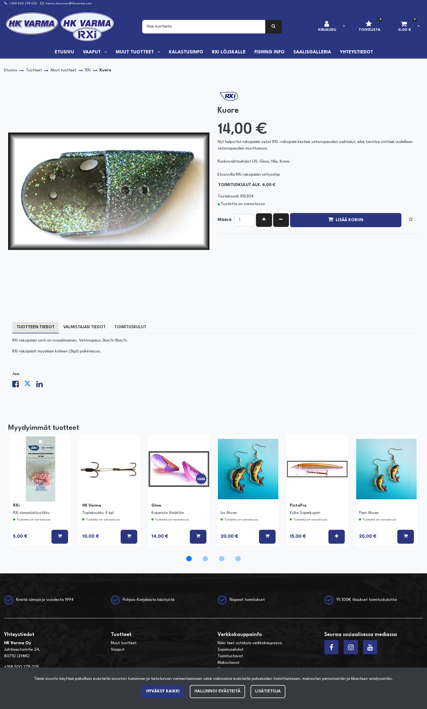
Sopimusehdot (230, 650)
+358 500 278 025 (23, 3)
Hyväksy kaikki (163, 691)
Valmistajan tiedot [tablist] (84, 327)
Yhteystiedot (356, 52)
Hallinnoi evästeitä (217, 691)
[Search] (204, 27)
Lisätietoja (268, 691)
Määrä (224, 220)
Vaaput (92, 52)
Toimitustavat (230, 656)
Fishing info (269, 52)
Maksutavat (228, 663)
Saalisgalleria (312, 52)
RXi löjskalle (229, 52)
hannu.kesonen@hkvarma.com (69, 3)
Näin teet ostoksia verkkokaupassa (250, 643)
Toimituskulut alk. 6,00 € (246, 185)
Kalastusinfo (186, 52)
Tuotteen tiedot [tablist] (35, 327)
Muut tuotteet (135, 52)
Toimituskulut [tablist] (130, 327)
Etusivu (64, 52)
